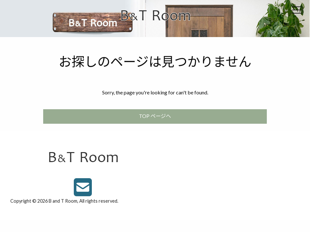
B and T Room (63, 201)
